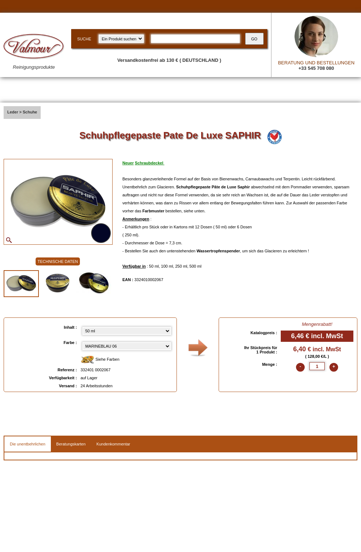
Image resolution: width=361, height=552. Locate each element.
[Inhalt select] (126, 331)
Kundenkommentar (113, 444)
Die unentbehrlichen (27, 444)
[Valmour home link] (34, 53)
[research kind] (121, 39)
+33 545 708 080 (316, 68)
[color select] (126, 346)
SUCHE (84, 39)
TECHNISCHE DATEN (57, 261)
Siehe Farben (100, 360)
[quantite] (317, 366)
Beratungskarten (71, 444)
